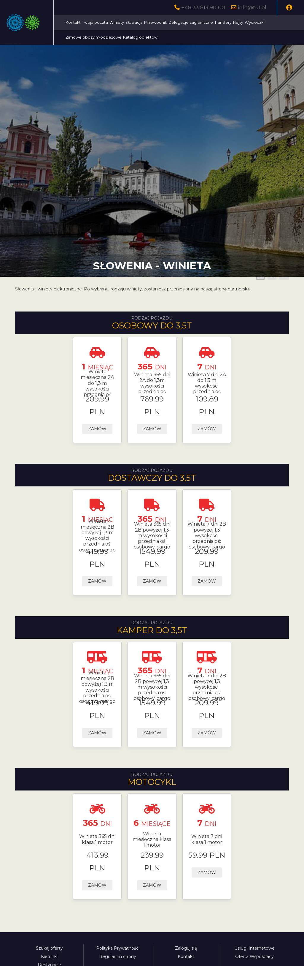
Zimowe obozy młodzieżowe (168, 37)
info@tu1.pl (252, 7)
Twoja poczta (148, 22)
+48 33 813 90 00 (203, 7)
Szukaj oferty (49, 948)
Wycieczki (129, 37)
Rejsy (292, 22)
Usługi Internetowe (254, 948)
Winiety (170, 22)
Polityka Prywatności (117, 948)
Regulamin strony (117, 956)
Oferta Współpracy (254, 956)
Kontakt (126, 22)
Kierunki (49, 956)
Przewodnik (209, 22)
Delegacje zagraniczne (244, 22)
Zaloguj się (186, 948)
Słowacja (187, 22)
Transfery (276, 22)
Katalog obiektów (215, 37)
